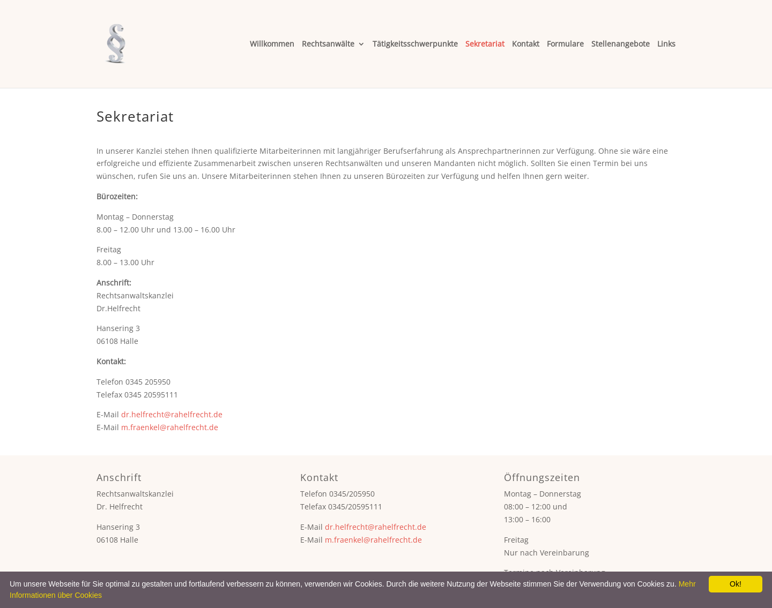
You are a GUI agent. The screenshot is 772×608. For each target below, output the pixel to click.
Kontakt (525, 44)
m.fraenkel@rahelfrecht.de (169, 427)
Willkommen (272, 44)
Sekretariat (484, 44)
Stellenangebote (620, 44)
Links (666, 44)
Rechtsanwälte (328, 44)
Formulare (565, 44)
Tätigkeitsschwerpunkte (415, 44)
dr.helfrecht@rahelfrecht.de (171, 414)
